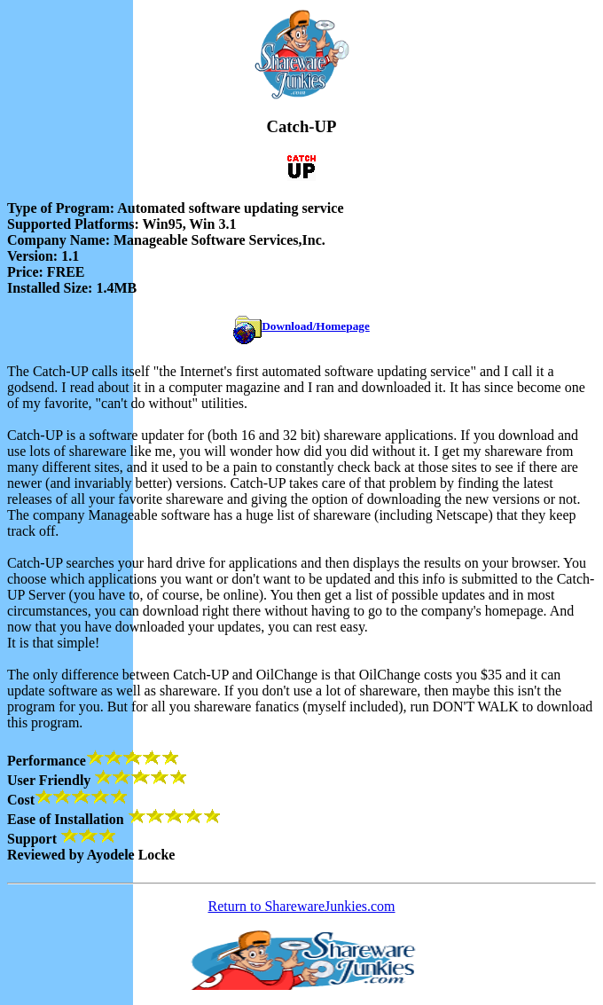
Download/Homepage (316, 326)
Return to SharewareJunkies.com (301, 906)
